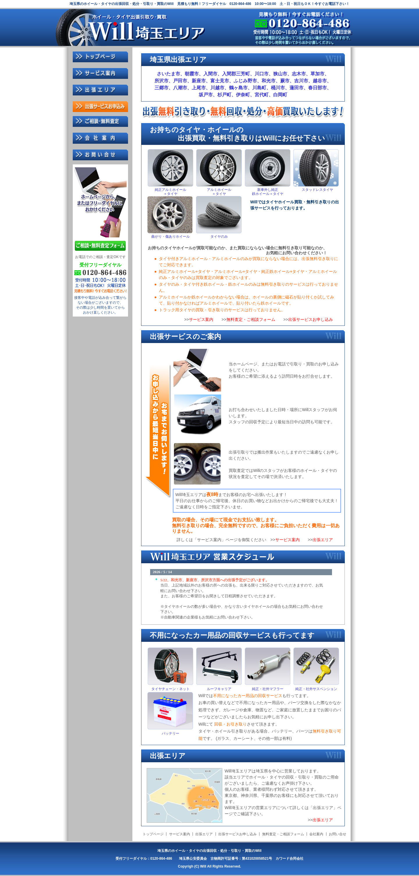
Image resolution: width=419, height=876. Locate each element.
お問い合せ (337, 834)
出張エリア (323, 539)
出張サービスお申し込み (310, 319)
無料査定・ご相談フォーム (250, 319)
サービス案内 (201, 319)
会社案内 (316, 834)
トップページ (153, 834)
